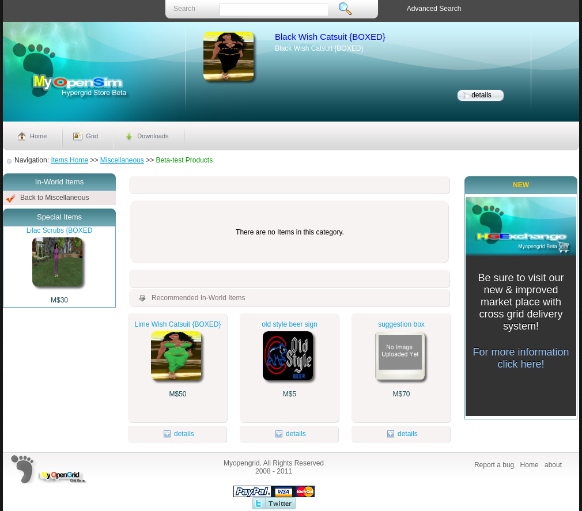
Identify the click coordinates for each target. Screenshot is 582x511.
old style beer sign (290, 324)
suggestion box (401, 324)
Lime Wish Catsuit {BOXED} (177, 324)
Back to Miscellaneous (54, 198)
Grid (92, 136)
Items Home (69, 160)
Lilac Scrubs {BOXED (60, 230)
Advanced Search (434, 9)
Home (38, 136)
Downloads (152, 136)
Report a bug (494, 465)
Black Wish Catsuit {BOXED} (330, 36)
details (481, 95)
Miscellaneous (122, 160)
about (553, 465)
